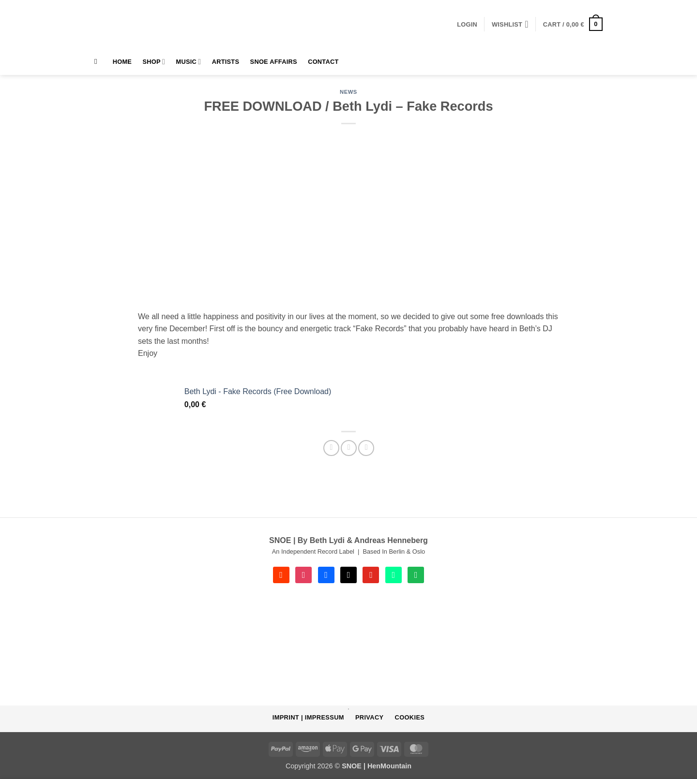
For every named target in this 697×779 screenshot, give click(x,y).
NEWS (348, 92)
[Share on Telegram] (366, 448)
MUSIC (188, 61)
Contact (323, 61)
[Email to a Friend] (349, 448)
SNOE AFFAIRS (273, 61)
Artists (226, 61)
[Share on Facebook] (331, 448)
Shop (154, 61)
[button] (467, 24)
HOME (122, 61)
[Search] (98, 61)
